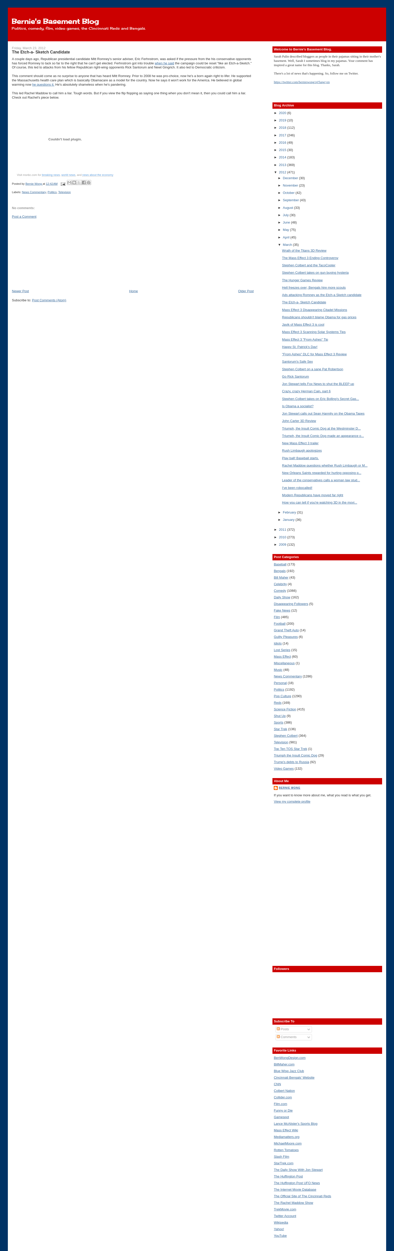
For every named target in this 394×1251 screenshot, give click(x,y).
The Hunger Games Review (302, 280)
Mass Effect (282, 656)
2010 (283, 537)
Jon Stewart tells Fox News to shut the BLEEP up (318, 384)
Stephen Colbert (286, 736)
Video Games (284, 768)
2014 (283, 157)
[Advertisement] (50, 253)
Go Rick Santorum (295, 376)
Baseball (280, 564)
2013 (283, 165)
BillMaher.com (284, 1064)
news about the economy (97, 174)
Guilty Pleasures (286, 637)
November (291, 185)
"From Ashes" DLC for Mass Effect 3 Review (314, 354)
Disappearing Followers (291, 604)
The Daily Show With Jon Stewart (298, 1170)
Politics (52, 192)
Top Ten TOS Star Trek (290, 749)
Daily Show (282, 597)
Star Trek (280, 729)
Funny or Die (283, 1110)
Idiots (278, 643)
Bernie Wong (289, 787)
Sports (278, 722)
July (286, 215)
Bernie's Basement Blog (55, 21)
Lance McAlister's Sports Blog (295, 1124)
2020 (283, 113)
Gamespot (281, 1117)
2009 (283, 544)
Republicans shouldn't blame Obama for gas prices (319, 317)
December (291, 178)
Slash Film (281, 1156)
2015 (283, 150)
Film (277, 617)
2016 (283, 142)
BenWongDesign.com (290, 1058)
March (288, 245)
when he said (164, 63)
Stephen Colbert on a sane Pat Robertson (312, 369)
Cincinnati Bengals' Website (294, 1077)
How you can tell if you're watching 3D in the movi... (319, 502)
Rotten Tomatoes (286, 1150)
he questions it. (43, 84)
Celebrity (280, 584)
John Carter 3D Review (299, 421)
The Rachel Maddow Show (293, 1203)
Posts (283, 1029)
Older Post (245, 291)
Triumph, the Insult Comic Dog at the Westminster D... (321, 428)
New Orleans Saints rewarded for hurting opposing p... (321, 473)
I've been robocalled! (297, 488)
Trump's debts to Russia (291, 762)
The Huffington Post (288, 1176)
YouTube (280, 1236)
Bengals (280, 571)
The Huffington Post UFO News (297, 1183)
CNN (277, 1084)
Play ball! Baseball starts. (300, 458)
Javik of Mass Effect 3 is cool (303, 324)
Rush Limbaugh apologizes (302, 450)
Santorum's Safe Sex (297, 361)
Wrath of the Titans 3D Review (304, 250)
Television (64, 192)
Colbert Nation (284, 1091)
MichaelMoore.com (288, 1143)
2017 (283, 135)
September (291, 200)
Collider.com (283, 1097)
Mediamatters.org (286, 1137)
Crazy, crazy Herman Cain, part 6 (306, 391)
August (288, 208)
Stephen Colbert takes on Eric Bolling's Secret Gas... (320, 399)
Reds (277, 703)
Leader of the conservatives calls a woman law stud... (321, 480)
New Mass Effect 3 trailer (300, 443)
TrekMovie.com (285, 1209)
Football (279, 624)
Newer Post (20, 291)
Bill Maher (281, 577)
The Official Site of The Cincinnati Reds (302, 1196)
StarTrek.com (283, 1163)
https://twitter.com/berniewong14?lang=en (302, 82)
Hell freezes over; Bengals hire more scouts (314, 287)
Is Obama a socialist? (297, 406)
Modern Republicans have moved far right (312, 495)
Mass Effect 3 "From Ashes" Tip (305, 339)
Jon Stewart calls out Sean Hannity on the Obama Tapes (323, 413)
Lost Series (282, 650)
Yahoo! (279, 1229)
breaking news (51, 174)
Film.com (280, 1104)
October (289, 193)
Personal (280, 683)
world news (68, 174)
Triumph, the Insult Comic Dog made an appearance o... (323, 436)
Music (278, 670)
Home (133, 291)
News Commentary (34, 192)
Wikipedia (281, 1222)
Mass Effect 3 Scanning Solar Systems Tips (314, 332)
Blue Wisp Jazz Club (289, 1071)
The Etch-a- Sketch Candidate (304, 302)
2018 (283, 128)
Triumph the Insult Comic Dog (295, 755)
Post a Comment (24, 216)
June (287, 222)
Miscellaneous (284, 663)
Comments (287, 1037)
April (286, 237)
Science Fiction (285, 709)
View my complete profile (292, 801)
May (286, 230)
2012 (283, 172)
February (290, 512)
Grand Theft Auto (286, 630)
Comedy (280, 591)
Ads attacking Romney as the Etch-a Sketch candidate (322, 295)
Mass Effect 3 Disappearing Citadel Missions (314, 310)
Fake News (282, 610)
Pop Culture (282, 696)
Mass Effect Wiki (286, 1130)
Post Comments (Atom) (49, 300)
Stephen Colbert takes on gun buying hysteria (315, 272)
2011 (283, 529)
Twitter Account (285, 1216)
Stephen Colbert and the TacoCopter (309, 265)
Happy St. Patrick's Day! (300, 347)
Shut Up (280, 716)
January (289, 520)
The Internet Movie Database (295, 1189)
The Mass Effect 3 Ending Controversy (310, 258)
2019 (283, 120)
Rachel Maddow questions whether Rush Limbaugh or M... (324, 465)
